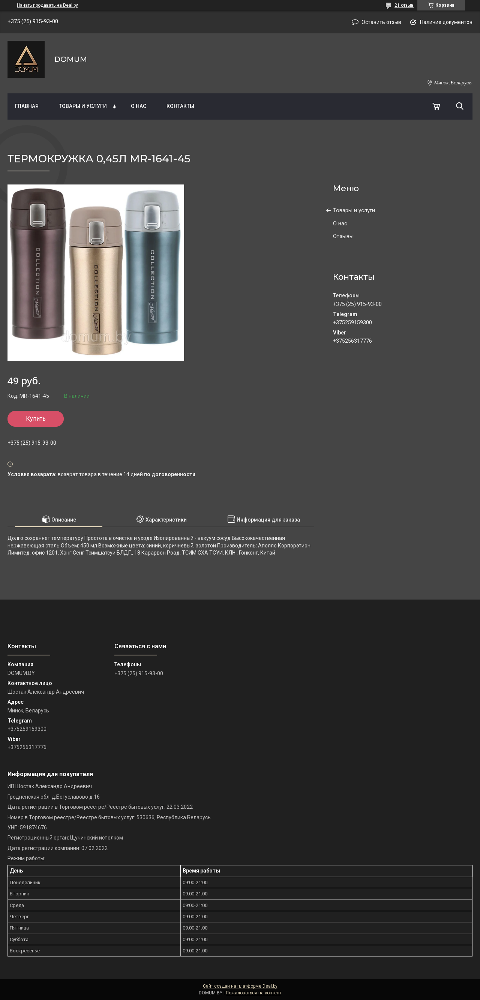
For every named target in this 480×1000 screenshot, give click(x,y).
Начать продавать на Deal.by (47, 5)
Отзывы (343, 236)
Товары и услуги (83, 106)
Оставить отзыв (381, 22)
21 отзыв (404, 5)
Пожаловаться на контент (253, 993)
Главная (27, 106)
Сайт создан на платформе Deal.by (240, 986)
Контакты (180, 106)
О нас (138, 106)
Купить (36, 418)
